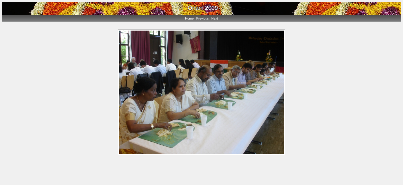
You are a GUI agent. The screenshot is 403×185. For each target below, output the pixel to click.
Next (214, 18)
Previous (202, 18)
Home (189, 18)
